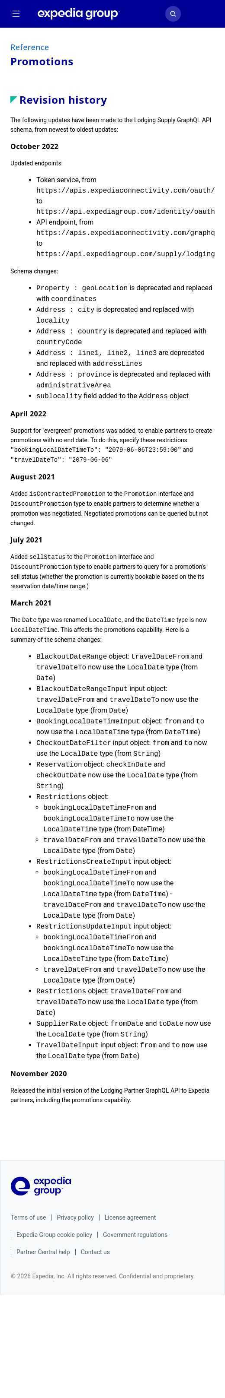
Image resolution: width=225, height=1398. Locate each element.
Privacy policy (75, 1214)
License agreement (130, 1214)
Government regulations (135, 1231)
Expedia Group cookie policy (54, 1231)
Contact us (95, 1248)
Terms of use (28, 1214)
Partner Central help (43, 1248)
